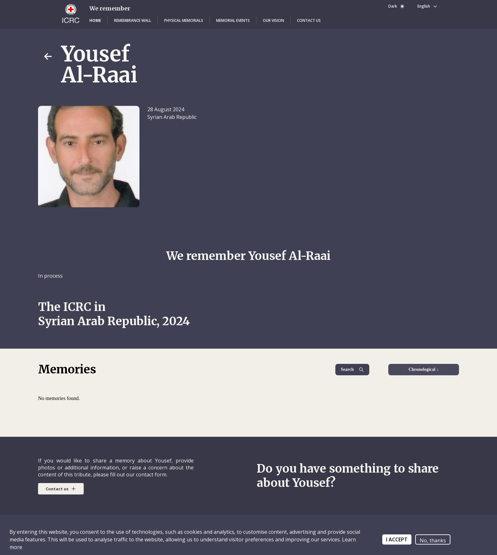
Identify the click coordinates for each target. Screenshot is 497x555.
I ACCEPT (397, 539)
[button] (95, 20)
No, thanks (433, 540)
